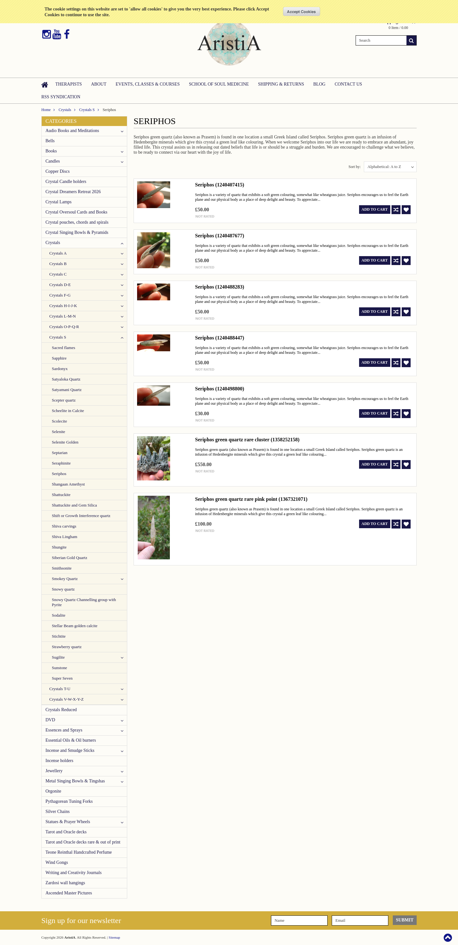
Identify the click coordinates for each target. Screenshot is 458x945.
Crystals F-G (60, 295)
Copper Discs (57, 171)
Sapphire (59, 358)
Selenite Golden (65, 442)
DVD (50, 720)
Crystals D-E (60, 284)
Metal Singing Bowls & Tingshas (75, 781)
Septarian (59, 452)
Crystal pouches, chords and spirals (76, 222)
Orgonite (53, 791)
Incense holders (59, 760)
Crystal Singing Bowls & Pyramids (76, 232)
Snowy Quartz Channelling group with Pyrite (84, 602)
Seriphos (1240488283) (219, 287)
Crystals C (58, 274)
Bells (50, 140)
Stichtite (59, 636)
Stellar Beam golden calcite (74, 625)
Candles (52, 161)
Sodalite (59, 615)
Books (51, 151)
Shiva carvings (64, 526)
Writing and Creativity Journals (73, 872)
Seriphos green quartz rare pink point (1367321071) (251, 499)
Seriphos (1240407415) (219, 184)
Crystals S (87, 110)
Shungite (59, 547)
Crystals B (58, 263)
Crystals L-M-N (62, 316)
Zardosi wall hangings (65, 882)
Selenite (58, 431)
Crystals (65, 110)
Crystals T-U (59, 688)
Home (46, 110)
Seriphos (59, 473)
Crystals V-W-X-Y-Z (66, 699)
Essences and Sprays (63, 730)
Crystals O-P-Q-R (64, 326)
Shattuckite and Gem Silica (74, 505)
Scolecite (59, 421)
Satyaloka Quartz (66, 379)
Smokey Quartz (65, 578)
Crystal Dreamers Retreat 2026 (73, 191)
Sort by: (355, 166)
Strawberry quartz (67, 646)
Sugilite (58, 657)
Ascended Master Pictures (68, 893)
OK (301, 11)
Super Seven (62, 678)
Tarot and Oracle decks (66, 832)
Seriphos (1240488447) (219, 337)
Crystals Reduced (61, 709)
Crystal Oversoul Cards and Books (76, 212)
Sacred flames (63, 347)
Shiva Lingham (64, 536)
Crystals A (58, 253)
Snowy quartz (63, 589)
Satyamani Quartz (67, 389)
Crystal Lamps (58, 202)
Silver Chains (57, 811)
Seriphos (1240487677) (219, 235)
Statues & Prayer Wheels (67, 821)
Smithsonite (62, 568)
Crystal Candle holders (65, 181)
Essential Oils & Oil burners (70, 740)
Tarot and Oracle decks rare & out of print (82, 842)
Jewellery (54, 770)
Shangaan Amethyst (68, 484)
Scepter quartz (64, 400)
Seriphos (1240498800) (219, 388)
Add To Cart (375, 209)
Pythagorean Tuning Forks (69, 801)
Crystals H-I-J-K (63, 305)
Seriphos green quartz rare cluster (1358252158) (247, 439)
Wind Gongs (56, 862)
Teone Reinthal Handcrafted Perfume (78, 852)
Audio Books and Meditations (72, 130)
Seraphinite (61, 463)
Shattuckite (61, 494)
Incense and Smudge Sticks (69, 750)
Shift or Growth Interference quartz (81, 515)
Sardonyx (60, 368)
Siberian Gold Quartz (69, 557)
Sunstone (59, 667)
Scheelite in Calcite (68, 410)
